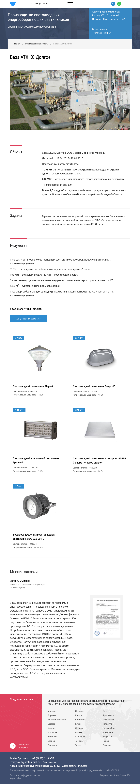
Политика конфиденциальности (25, 775)
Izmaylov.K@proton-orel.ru (25, 762)
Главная (16, 44)
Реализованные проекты (36, 44)
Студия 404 (124, 775)
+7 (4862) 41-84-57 (101, 33)
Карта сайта (15, 778)
